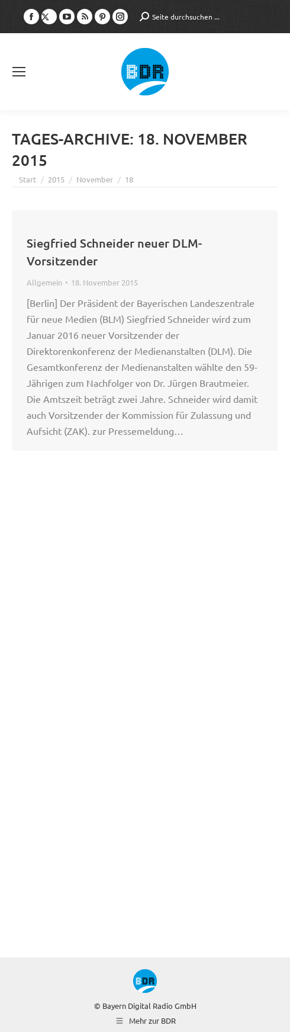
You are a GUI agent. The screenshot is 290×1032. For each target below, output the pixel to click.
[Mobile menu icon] (19, 72)
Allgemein (44, 282)
